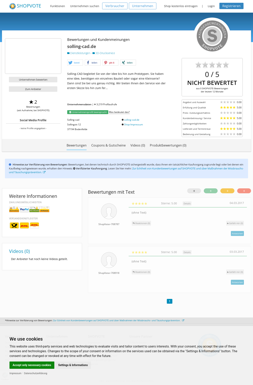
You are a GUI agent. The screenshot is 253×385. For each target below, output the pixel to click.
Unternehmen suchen (84, 6)
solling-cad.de (131, 119)
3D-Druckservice (104, 53)
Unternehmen (142, 6)
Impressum (15, 373)
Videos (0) (137, 145)
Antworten (237, 233)
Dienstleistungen (79, 53)
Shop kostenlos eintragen (181, 6)
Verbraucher (114, 6)
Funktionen (57, 6)
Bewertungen (77, 145)
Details (187, 203)
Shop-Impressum (133, 124)
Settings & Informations (73, 365)
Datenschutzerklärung (35, 373)
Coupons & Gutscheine (108, 145)
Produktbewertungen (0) (168, 145)
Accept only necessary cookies (32, 365)
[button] (75, 63)
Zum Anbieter (33, 89)
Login (211, 6)
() (235, 223)
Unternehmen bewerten (33, 79)
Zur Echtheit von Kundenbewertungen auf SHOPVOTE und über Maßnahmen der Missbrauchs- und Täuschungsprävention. (118, 320)
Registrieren (231, 6)
